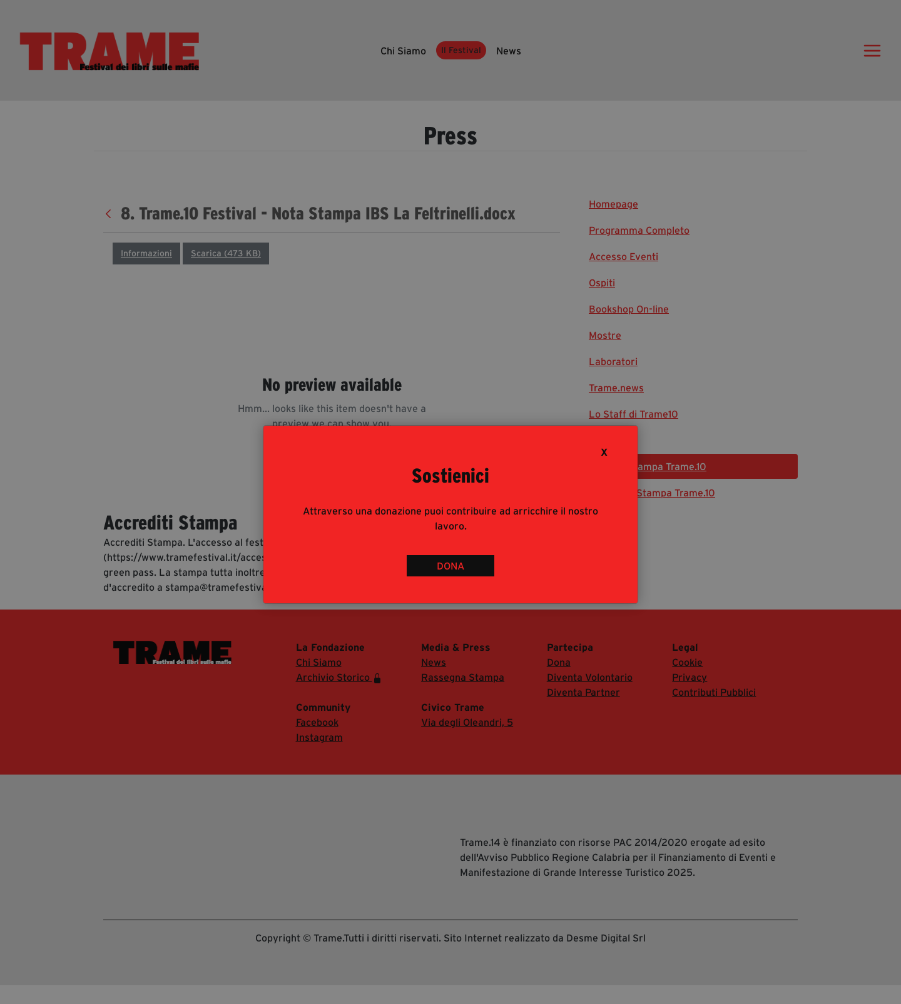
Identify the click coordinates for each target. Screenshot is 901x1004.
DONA (450, 565)
